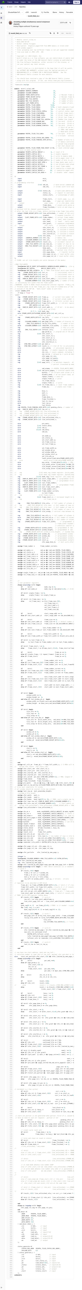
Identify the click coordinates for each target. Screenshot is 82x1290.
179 (10, 401)
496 (10, 1048)
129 (10, 299)
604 (10, 1269)
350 (10, 750)
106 (10, 252)
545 (10, 1148)
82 (10, 203)
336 (10, 721)
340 (10, 730)
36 (10, 109)
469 (10, 993)
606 (10, 1273)
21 (10, 78)
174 (10, 391)
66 (10, 170)
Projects (9, 2)
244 (10, 534)
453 (10, 960)
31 (10, 99)
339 (10, 727)
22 (10, 80)
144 (10, 329)
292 (10, 632)
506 (10, 1068)
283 (10, 613)
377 (10, 805)
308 (10, 664)
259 (10, 564)
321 (10, 691)
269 (10, 585)
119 (10, 278)
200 (10, 444)
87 (10, 213)
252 (10, 550)
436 (10, 926)
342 (10, 734)
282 (10, 611)
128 (10, 297)
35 (10, 107)
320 (10, 689)
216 (10, 476)
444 (10, 942)
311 (10, 670)
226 (10, 497)
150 (10, 342)
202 (10, 448)
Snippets (23, 2)
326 (10, 701)
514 (10, 1085)
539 (10, 1136)
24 (10, 84)
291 (10, 629)
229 (10, 503)
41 (10, 119)
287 (10, 621)
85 (10, 209)
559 (10, 1177)
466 (10, 987)
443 (10, 940)
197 (10, 438)
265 (10, 576)
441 (10, 936)
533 (10, 1124)
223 (10, 491)
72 (10, 182)
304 (10, 656)
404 (10, 860)
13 (10, 62)
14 (10, 64)
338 (10, 725)
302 (10, 652)
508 (10, 1073)
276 (10, 599)
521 (10, 1099)
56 (10, 150)
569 (10, 1197)
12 (10, 60)
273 (10, 593)
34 (10, 105)
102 (10, 244)
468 (10, 991)
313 (10, 674)
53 (10, 144)
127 (10, 295)
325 (10, 699)
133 (10, 307)
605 (10, 1271)
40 (10, 117)
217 (10, 478)
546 (10, 1150)
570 (10, 1199)
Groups (16, 2)
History (61, 12)
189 (10, 421)
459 (10, 973)
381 (10, 813)
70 (10, 178)
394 (10, 840)
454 (10, 962)
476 (10, 1007)
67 (10, 172)
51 (10, 139)
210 (10, 464)
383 (10, 817)
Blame (54, 12)
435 (10, 924)
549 (10, 1156)
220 (10, 485)
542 (10, 1142)
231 (10, 507)
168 (10, 378)
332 (10, 713)
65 (10, 168)
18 (10, 72)
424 (10, 901)
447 (10, 948)
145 (10, 331)
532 (10, 1122)
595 (10, 1250)
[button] (2, 1287)
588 (10, 1236)
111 (10, 262)
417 (10, 887)
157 (10, 356)
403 (10, 858)
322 (10, 693)
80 (10, 199)
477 (10, 1009)
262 (10, 570)
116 (10, 272)
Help (29, 2)
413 (10, 879)
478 (10, 1011)
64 (10, 166)
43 (10, 123)
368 (10, 787)
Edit (62, 33)
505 (10, 1066)
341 (10, 732)
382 (10, 815)
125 (10, 291)
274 (10, 595)
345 (10, 740)
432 (10, 917)
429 (10, 911)
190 (10, 423)
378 (10, 807)
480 (10, 1015)
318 (10, 685)
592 (10, 1244)
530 (10, 1117)
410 (10, 872)
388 (10, 828)
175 (10, 393)
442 (10, 938)
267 (10, 580)
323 (10, 695)
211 (10, 466)
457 (10, 968)
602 (10, 1264)
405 (10, 862)
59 (10, 156)
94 (10, 227)
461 (10, 977)
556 (10, 1171)
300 (10, 648)
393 (10, 838)
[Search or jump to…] (56, 2)
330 (10, 709)
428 (10, 909)
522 (10, 1101)
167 (10, 376)
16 (10, 68)
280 (10, 607)
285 (10, 617)
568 (10, 1195)
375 (10, 801)
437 (10, 928)
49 (10, 135)
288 (10, 623)
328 (10, 705)
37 (10, 111)
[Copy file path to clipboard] (30, 33)
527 (10, 1111)
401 (10, 854)
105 (10, 250)
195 (10, 433)
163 (10, 368)
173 (10, 389)
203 (10, 450)
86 (10, 211)
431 (10, 915)
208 (10, 460)
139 (10, 319)
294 (10, 636)
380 (10, 811)
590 (10, 1240)
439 (10, 932)
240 (10, 525)
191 (10, 425)
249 (10, 544)
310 (10, 668)
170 (10, 382)
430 (10, 913)
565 (10, 1189)
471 (10, 997)
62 (10, 162)
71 (10, 180)
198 (10, 440)
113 (10, 266)
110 (10, 260)
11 (10, 58)
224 (10, 493)
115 (10, 270)
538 (10, 1134)
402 (10, 856)
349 (10, 748)
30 (10, 97)
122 (10, 284)
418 (10, 889)
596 (10, 1252)
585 (10, 1230)
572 (10, 1203)
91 (10, 221)
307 (10, 662)
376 (10, 803)
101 (10, 242)
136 (10, 313)
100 (10, 240)
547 (10, 1152)
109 (10, 258)
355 (10, 760)
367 (10, 785)
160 (10, 362)
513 (10, 1083)
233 (10, 511)
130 (10, 301)
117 (10, 274)
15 (10, 66)
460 (10, 975)
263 (10, 572)
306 (10, 660)
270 (10, 587)
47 (10, 131)
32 (10, 101)
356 (10, 762)
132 (10, 305)
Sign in (76, 2)
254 (10, 554)
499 (10, 1054)
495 (10, 1046)
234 (10, 513)
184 (10, 411)
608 (10, 1277)
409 (10, 870)
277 (10, 601)
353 (10, 756)
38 (10, 113)
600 (10, 1260)
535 (10, 1128)
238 (10, 521)
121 (10, 282)
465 (10, 985)
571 (10, 1201)
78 (10, 195)
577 (10, 1213)
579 (10, 1218)
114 (10, 268)
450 (10, 954)
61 (10, 160)
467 (10, 989)
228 (10, 501)
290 (10, 627)
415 (10, 883)
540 (10, 1138)
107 (10, 254)
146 (10, 333)
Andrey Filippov (19, 26)
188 (10, 419)
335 (10, 719)
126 (10, 293)
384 (10, 819)
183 (10, 409)
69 (10, 176)
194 (10, 431)
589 (10, 1238)
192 (10, 427)
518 (10, 1093)
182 (10, 407)
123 (10, 286)
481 (10, 1017)
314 (10, 676)
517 (10, 1091)
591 (10, 1242)
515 (10, 1087)
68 (10, 174)
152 (10, 346)
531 (10, 1120)
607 (10, 1275)
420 (10, 893)
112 (10, 264)
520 (10, 1097)
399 (10, 850)
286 (10, 619)
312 (10, 672)
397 (10, 846)
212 (10, 468)
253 (10, 552)
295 (10, 638)
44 (10, 125)
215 (10, 474)
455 (10, 964)
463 (10, 981)
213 (10, 470)
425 (10, 903)
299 (10, 646)
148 (10, 338)
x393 (27, 12)
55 (10, 148)
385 (10, 821)
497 (10, 1050)
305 (10, 658)
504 (10, 1064)
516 (10, 1089)
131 (10, 303)
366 (10, 783)
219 (10, 482)
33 (10, 103)
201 (10, 446)
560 (10, 1179)
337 (10, 723)
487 (10, 1030)
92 (10, 223)
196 (10, 436)
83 (10, 205)
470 (10, 995)
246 (10, 538)
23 (10, 82)
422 (10, 897)
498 (10, 1052)
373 (10, 797)
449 (10, 952)
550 (10, 1158)
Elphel (9, 7)
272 (10, 591)
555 (10, 1169)
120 (10, 280)
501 (10, 1058)
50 (10, 137)
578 (10, 1215)
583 (10, 1226)
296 (10, 640)
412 (10, 877)
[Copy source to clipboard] (50, 33)
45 (10, 127)
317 (10, 683)
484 (10, 1024)
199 (10, 442)
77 (10, 193)
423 (10, 899)
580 (10, 1220)
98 (10, 235)
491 (10, 1038)
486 (10, 1028)
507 (10, 1071)
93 (10, 225)
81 (10, 201)
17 (10, 70)
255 (10, 556)
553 (10, 1164)
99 (10, 237)
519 (10, 1095)
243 (10, 531)
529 (10, 1115)
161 (10, 364)
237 (10, 519)
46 (10, 129)
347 (10, 744)
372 (10, 795)
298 (10, 644)
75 (10, 188)
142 (10, 325)
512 (10, 1081)
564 (10, 1187)
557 (10, 1173)
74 (10, 186)
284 (10, 615)
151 (10, 344)
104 (10, 248)
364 (10, 779)
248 (10, 542)
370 (10, 791)
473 (10, 1001)
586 (10, 1232)
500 (10, 1056)
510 (10, 1077)
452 (10, 958)
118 (10, 276)
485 (10, 1026)
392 (10, 836)
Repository (23, 7)
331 (10, 711)
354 (10, 758)
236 (10, 517)
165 (10, 372)
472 (10, 999)
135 (10, 311)
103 (10, 246)
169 (10, 380)
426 (10, 905)
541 (10, 1140)
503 (10, 1062)
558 (10, 1175)
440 (10, 934)
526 (10, 1109)
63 (10, 164)
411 (10, 875)
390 (10, 832)
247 (10, 540)
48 (10, 133)
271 (10, 589)
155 (10, 352)
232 (10, 509)
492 (10, 1040)
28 (10, 92)
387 (10, 826)
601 (10, 1262)
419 (10, 891)
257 (10, 560)
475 (10, 1005)
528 (10, 1113)
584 (10, 1228)
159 (10, 360)
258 (10, 562)
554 (10, 1166)
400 (10, 852)
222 (10, 489)
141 (10, 323)
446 (10, 946)
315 (10, 678)
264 (10, 574)
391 (10, 834)
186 (10, 415)
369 (10, 789)
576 (10, 1211)
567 (10, 1193)
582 (10, 1224)
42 (10, 121)
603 (10, 1267)
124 (10, 289)
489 (10, 1034)
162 (10, 366)
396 (10, 844)
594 (10, 1248)
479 (10, 1013)
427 (10, 907)
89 (10, 217)
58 (10, 154)
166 (10, 374)
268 (10, 583)
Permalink (69, 12)
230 (10, 505)
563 (10, 1185)
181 (10, 405)
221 (10, 487)
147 (10, 335)
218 (10, 480)
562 (10, 1183)
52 (10, 141)
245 (10, 536)
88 (10, 215)
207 (10, 458)
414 (10, 881)
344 (10, 738)
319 (10, 687)
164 (10, 370)
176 (10, 395)
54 (10, 146)
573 (10, 1205)
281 (10, 609)
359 (10, 768)
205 (10, 454)
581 (10, 1222)
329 (10, 707)
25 (10, 86)
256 (10, 558)
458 (10, 970)
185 (10, 413)
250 (10, 546)
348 (10, 746)
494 (10, 1044)
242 (10, 529)
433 (10, 919)
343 (10, 736)
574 (10, 1207)
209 (10, 462)
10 (10, 56)
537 (10, 1132)
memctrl (34, 12)
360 (10, 770)
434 (10, 921)
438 (10, 930)
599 (10, 1258)
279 (10, 605)
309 (10, 666)
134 (10, 309)
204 (10, 452)
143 (10, 327)
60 (10, 158)
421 (10, 895)
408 (10, 868)
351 (10, 752)
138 (10, 317)
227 (10, 499)
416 (10, 885)
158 (10, 358)
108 (10, 256)
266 (10, 578)
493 (10, 1042)
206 (10, 456)
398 (10, 848)
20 (10, 76)
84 (10, 207)
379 (10, 809)
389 (10, 830)
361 (10, 772)
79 (10, 197)
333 (10, 715)
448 (10, 950)
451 (10, 956)
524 (10, 1105)
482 (10, 1019)
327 (10, 703)
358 (10, 766)
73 (10, 184)
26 (10, 88)
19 (10, 74)
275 (10, 597)
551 (10, 1160)
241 (10, 527)
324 (10, 697)
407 (10, 866)
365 (10, 781)
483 (10, 1022)
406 (10, 864)
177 (10, 397)
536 (10, 1130)
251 (10, 548)
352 (10, 754)
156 (10, 354)
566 (10, 1191)
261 (10, 568)
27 (10, 90)
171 (10, 384)
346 (10, 742)
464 (10, 983)
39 (10, 115)
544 (10, 1146)
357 (10, 764)
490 (10, 1036)
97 (10, 233)
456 (10, 966)
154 (10, 350)
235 (10, 515)
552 (10, 1162)
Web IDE (68, 33)
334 (10, 717)
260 (10, 566)
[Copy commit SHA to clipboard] (70, 23)
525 (10, 1107)
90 (10, 219)
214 (10, 472)
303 (10, 654)
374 (10, 799)
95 (10, 229)
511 (10, 1079)
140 (10, 321)
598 (10, 1256)
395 (10, 842)
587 (10, 1234)
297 (10, 642)
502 (10, 1060)
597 (10, 1254)
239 (10, 523)
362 (10, 774)
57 (10, 152)
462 (10, 979)
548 (10, 1154)
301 (10, 650)
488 (10, 1032)
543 (10, 1144)
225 (10, 495)
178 (10, 399)
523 (10, 1103)
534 (10, 1126)
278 (10, 603)
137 (10, 315)
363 (10, 777)
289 (10, 625)
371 (10, 793)
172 (10, 387)
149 (10, 340)
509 (10, 1075)
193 (10, 429)
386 (10, 823)
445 (10, 944)
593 (10, 1246)
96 (10, 231)
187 (10, 417)
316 (10, 681)
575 (10, 1209)
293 (10, 634)
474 (10, 1003)
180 (10, 403)
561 (10, 1181)
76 (10, 191)
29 (10, 95)
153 (10, 348)
